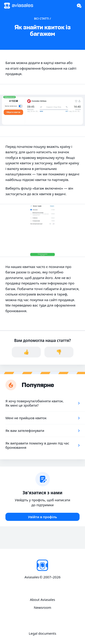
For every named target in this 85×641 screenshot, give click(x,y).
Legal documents (42, 633)
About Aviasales (42, 600)
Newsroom (42, 607)
